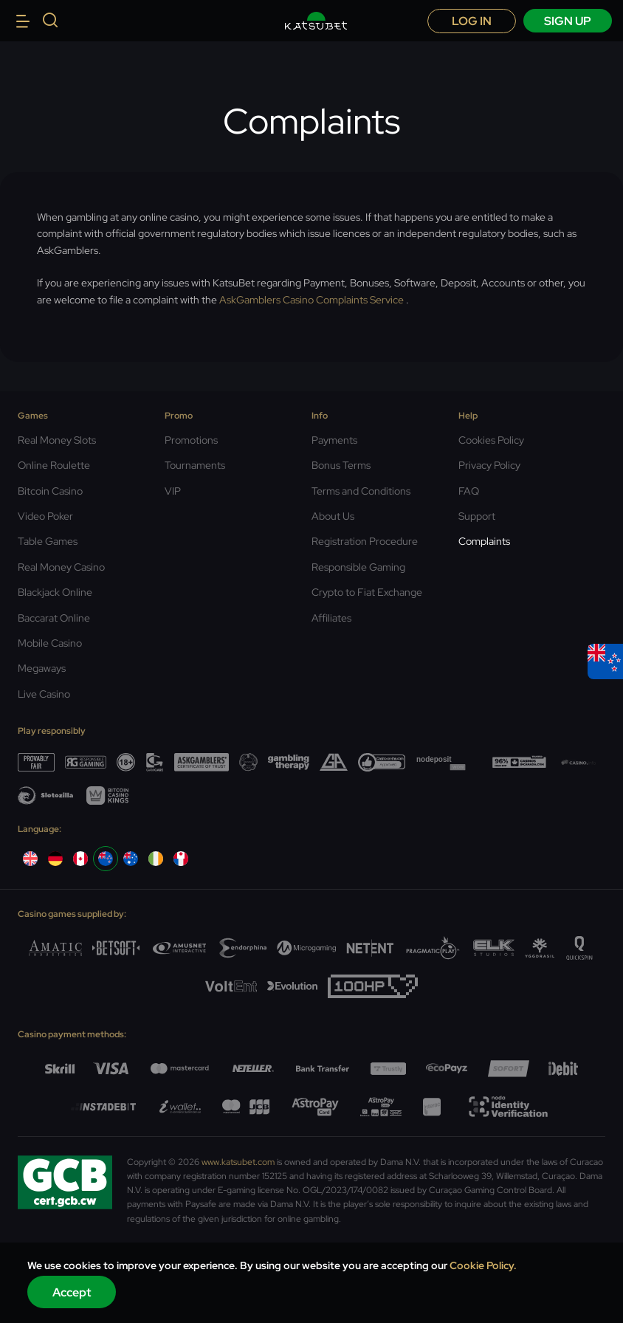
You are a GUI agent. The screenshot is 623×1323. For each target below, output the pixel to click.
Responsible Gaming (358, 567)
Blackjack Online (55, 592)
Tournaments (195, 465)
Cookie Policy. (483, 1265)
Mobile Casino (50, 643)
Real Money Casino (61, 567)
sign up (567, 21)
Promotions (191, 440)
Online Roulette (54, 465)
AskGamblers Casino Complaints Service (311, 299)
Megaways (42, 668)
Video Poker (45, 516)
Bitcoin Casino (50, 491)
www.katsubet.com (238, 1162)
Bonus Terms (341, 465)
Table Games (48, 541)
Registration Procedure (365, 541)
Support (476, 516)
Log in (472, 21)
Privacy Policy (489, 465)
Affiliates (331, 618)
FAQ (468, 491)
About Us (333, 516)
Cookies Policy (491, 440)
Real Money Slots (57, 440)
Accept (72, 1292)
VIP (173, 491)
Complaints (484, 541)
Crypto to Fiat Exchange (367, 592)
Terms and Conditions (361, 491)
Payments (334, 440)
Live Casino (44, 694)
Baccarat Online (54, 618)
